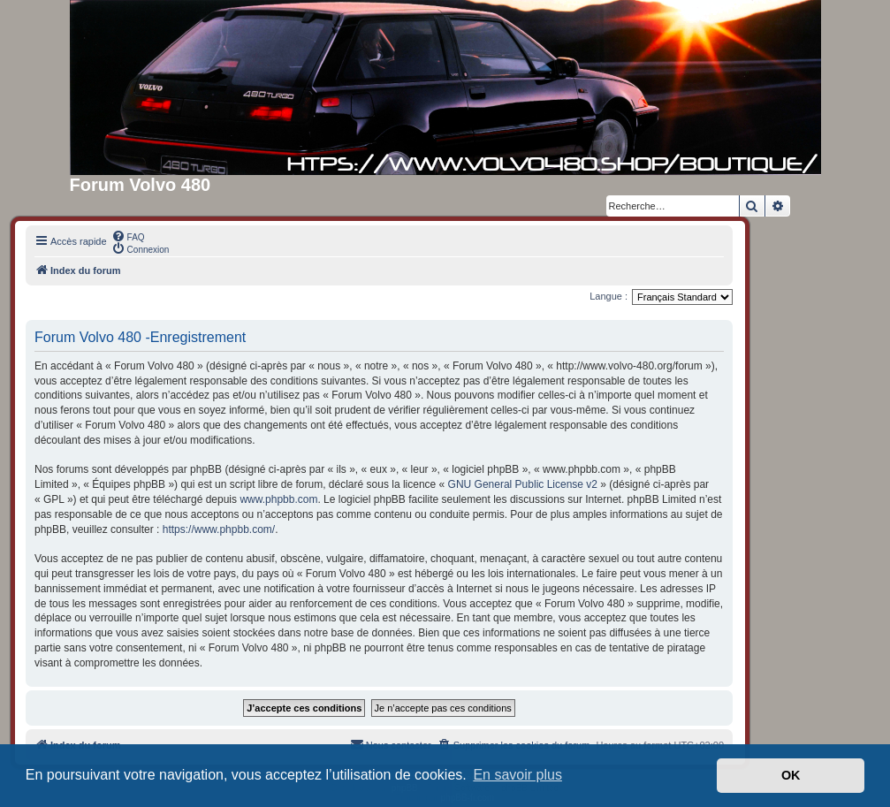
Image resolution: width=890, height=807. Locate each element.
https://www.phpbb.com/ (219, 529)
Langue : (609, 296)
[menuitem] (128, 236)
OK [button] (791, 775)
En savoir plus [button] (517, 774)
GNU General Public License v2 (522, 484)
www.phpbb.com (278, 499)
